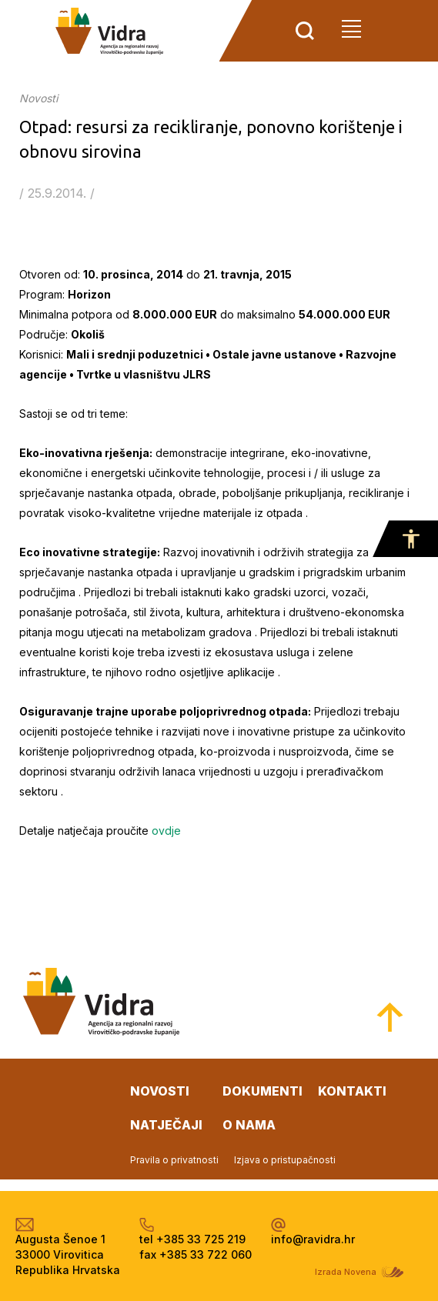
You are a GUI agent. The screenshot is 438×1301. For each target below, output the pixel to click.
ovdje (166, 830)
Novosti (38, 98)
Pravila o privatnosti (174, 1160)
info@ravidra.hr (313, 1239)
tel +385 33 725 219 (192, 1239)
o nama (249, 1125)
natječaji (166, 1125)
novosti (159, 1091)
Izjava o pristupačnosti (285, 1160)
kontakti (352, 1091)
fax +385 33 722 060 (195, 1254)
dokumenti (262, 1091)
